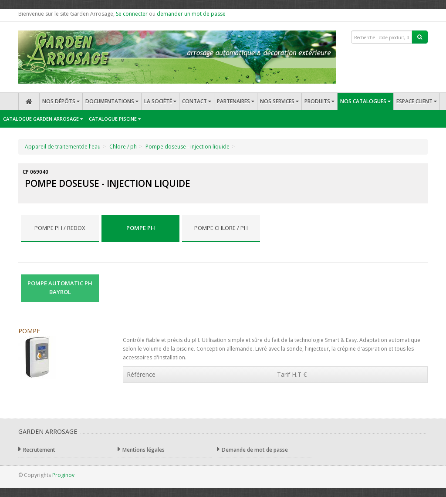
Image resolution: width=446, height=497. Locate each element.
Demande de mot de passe (252, 449)
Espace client (416, 101)
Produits (319, 101)
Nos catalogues (365, 101)
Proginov (63, 475)
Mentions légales (141, 449)
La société (160, 101)
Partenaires (235, 101)
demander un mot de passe (191, 13)
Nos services (279, 101)
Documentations (112, 101)
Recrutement (36, 449)
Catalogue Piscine (115, 118)
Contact (196, 101)
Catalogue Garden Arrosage (43, 118)
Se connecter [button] (132, 13)
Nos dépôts (61, 101)
